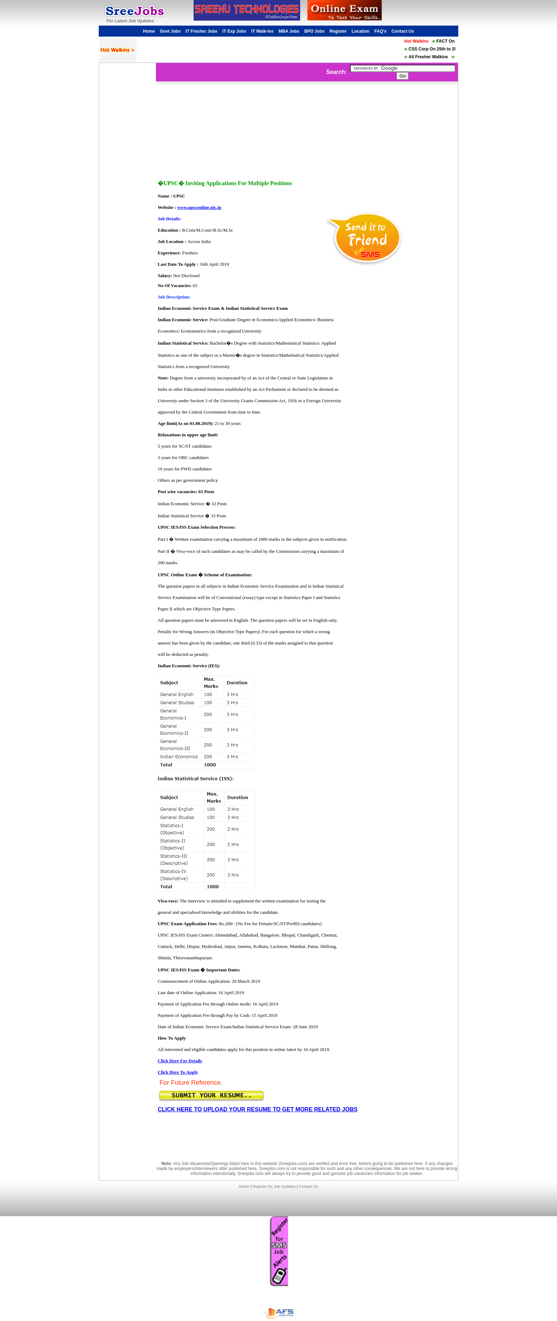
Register (338, 31)
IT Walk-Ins (262, 31)
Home (149, 31)
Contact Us (402, 31)
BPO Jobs (314, 31)
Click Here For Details (180, 1060)
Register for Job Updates (274, 1186)
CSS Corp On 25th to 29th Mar (440, 49)
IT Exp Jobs (234, 31)
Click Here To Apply (178, 1072)
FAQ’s (380, 31)
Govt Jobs (170, 31)
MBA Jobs (288, 31)
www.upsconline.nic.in (199, 207)
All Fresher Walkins (430, 56)
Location (360, 31)
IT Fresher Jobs (201, 31)
